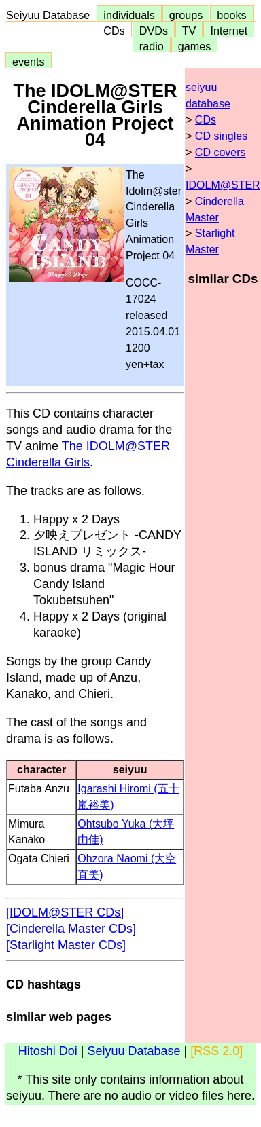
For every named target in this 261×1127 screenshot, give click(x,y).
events (28, 62)
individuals (129, 15)
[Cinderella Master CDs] (71, 929)
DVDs (153, 30)
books (231, 15)
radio (151, 46)
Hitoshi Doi (47, 1051)
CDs (113, 30)
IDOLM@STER (223, 185)
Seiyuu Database (51, 15)
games (195, 46)
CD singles (221, 136)
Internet (229, 30)
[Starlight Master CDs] (66, 945)
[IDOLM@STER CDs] (65, 912)
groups (186, 15)
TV (189, 30)
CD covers (220, 152)
